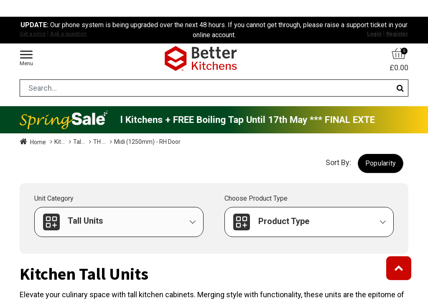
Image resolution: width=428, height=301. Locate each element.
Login (374, 33)
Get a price (33, 33)
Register (397, 33)
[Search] (400, 88)
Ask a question (68, 33)
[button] (380, 163)
